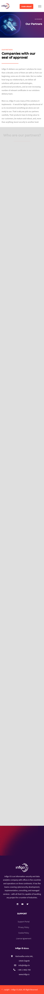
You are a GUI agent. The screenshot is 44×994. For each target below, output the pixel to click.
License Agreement (23, 938)
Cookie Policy (23, 933)
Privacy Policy (23, 927)
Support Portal (24, 921)
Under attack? (26, 6)
